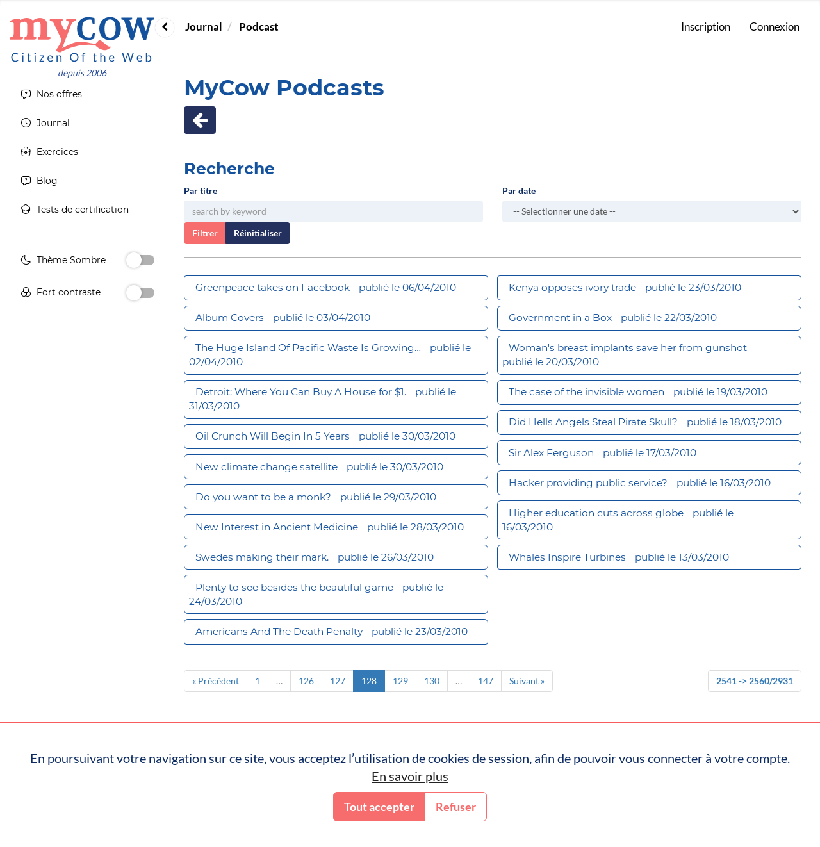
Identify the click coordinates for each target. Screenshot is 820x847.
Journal (203, 26)
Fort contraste (60, 294)
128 (369, 680)
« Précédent (215, 680)
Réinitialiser (258, 232)
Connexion (775, 26)
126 (306, 680)
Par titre (200, 190)
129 (400, 680)
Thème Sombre (63, 262)
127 (337, 680)
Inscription (705, 26)
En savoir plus (410, 776)
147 (485, 680)
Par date (519, 190)
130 (431, 680)
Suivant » (527, 680)
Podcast (259, 26)
